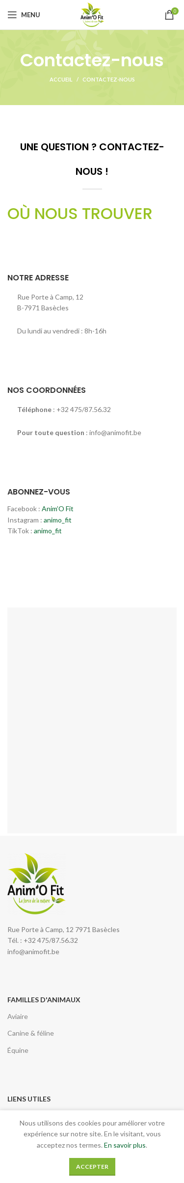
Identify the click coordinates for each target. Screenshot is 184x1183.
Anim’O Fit (58, 508)
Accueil (61, 79)
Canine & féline (30, 1033)
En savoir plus (125, 1145)
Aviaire (17, 1016)
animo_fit (58, 520)
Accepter (92, 1166)
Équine (17, 1050)
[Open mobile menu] (23, 15)
